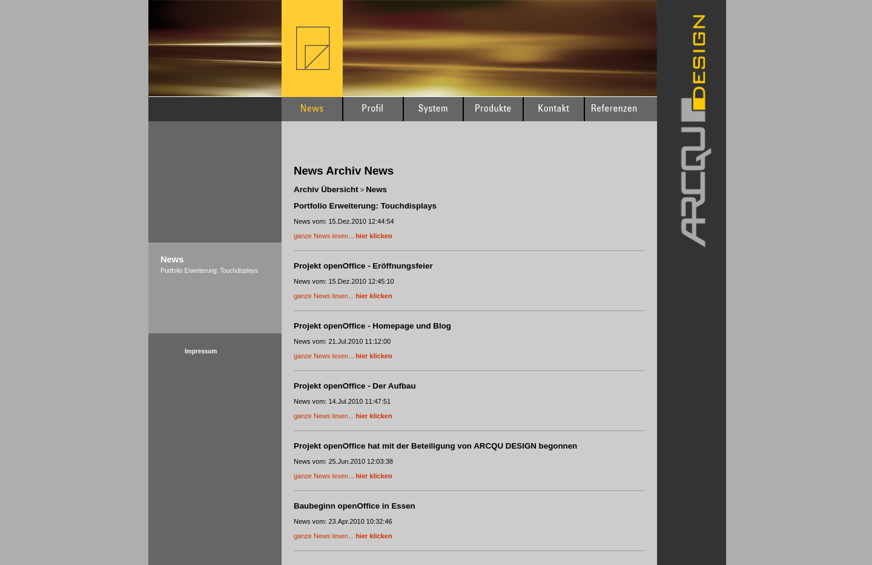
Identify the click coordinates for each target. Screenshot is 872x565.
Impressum (201, 351)
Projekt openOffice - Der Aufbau (355, 385)
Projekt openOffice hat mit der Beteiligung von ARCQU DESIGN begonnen (435, 445)
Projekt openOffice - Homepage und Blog (372, 325)
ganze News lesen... (343, 235)
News (376, 189)
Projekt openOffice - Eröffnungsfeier (363, 265)
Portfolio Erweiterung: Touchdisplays (365, 205)
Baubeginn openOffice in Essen (354, 505)
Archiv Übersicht (326, 189)
